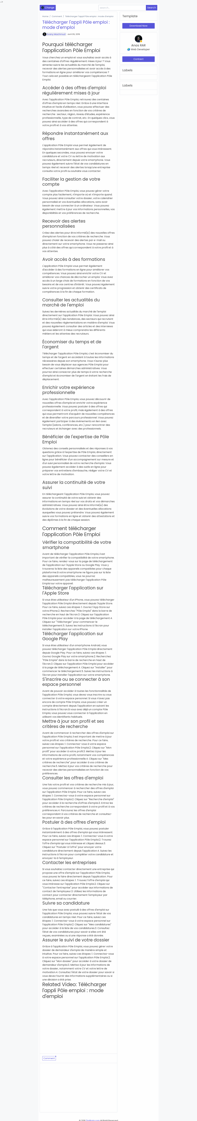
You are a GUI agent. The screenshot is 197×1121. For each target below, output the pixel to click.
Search (151, 7)
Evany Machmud (56, 34)
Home (45, 16)
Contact (138, 59)
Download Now (138, 25)
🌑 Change (47, 7)
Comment (57, 16)
